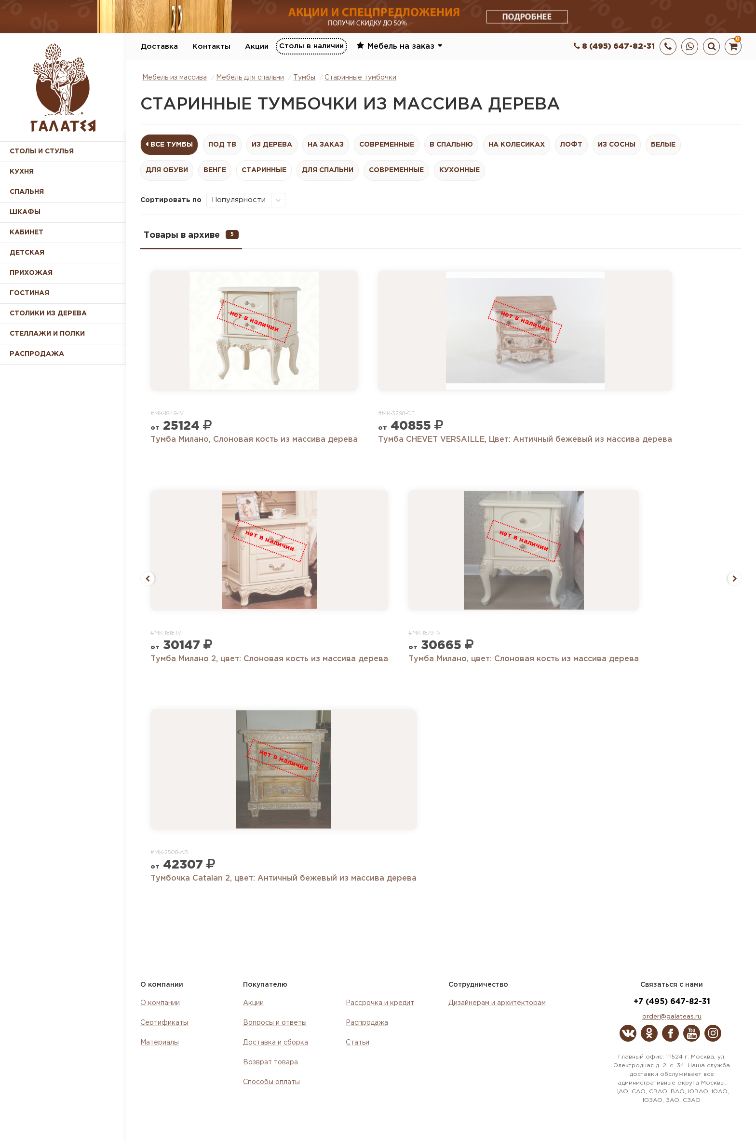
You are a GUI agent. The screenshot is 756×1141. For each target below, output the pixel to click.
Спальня (27, 192)
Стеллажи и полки (47, 334)
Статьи (357, 1043)
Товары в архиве (191, 234)
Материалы (159, 1043)
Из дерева (272, 145)
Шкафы (25, 212)
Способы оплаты (271, 1082)
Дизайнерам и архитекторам (497, 1003)
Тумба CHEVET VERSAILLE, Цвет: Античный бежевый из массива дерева (525, 439)
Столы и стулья (42, 151)
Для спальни (327, 170)
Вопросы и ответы (275, 1023)
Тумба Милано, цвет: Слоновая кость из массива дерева (523, 659)
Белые (663, 145)
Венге (214, 170)
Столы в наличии (311, 46)
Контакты (211, 46)
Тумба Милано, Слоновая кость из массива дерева (254, 439)
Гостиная (29, 293)
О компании (160, 1003)
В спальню (451, 145)
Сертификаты (164, 1023)
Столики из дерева (48, 313)
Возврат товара (270, 1062)
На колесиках (516, 145)
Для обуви (167, 170)
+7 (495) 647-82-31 (672, 1001)
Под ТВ (222, 145)
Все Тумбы (171, 145)
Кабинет (26, 232)
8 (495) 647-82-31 (614, 46)
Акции (257, 46)
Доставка (159, 46)
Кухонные (459, 170)
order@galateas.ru (672, 1016)
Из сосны (616, 145)
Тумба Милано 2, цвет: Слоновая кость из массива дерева (269, 659)
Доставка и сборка (275, 1043)
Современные (386, 145)
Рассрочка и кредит (380, 1003)
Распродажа (367, 1023)
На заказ (326, 145)
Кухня (22, 172)
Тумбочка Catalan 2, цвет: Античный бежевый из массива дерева (283, 878)
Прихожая (31, 273)
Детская (27, 253)
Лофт (571, 145)
